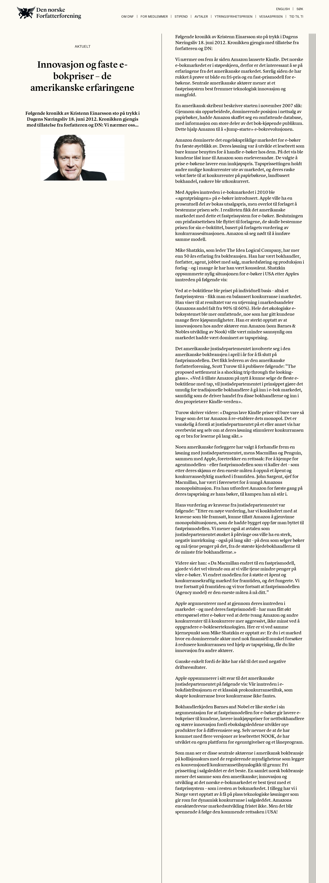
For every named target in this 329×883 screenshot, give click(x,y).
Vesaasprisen (271, 16)
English (283, 9)
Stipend (181, 16)
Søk (299, 9)
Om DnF (127, 16)
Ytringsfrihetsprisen (233, 16)
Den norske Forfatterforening (49, 12)
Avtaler (201, 16)
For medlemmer (154, 16)
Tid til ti (296, 16)
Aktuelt (82, 46)
